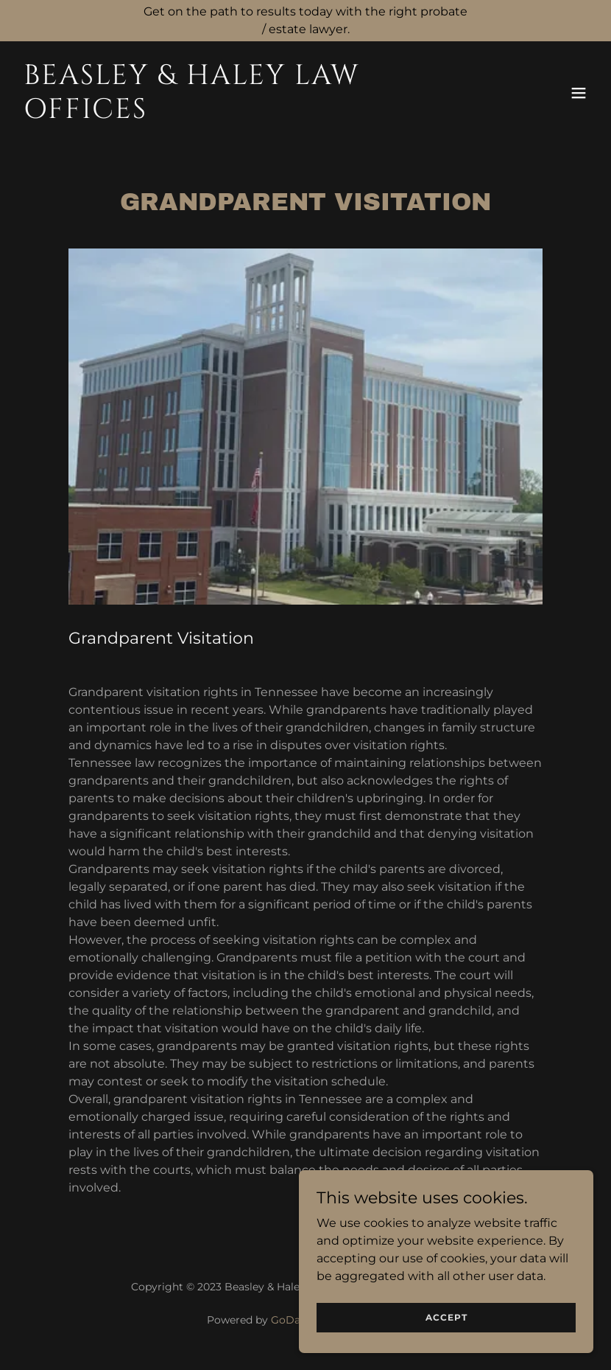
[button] (578, 93)
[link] (219, 114)
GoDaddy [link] (295, 1319)
